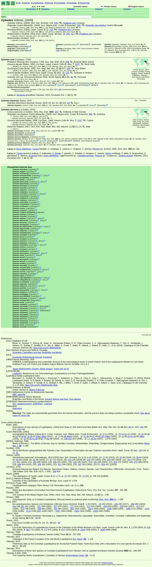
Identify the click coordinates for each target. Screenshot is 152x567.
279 (148, 527)
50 (129, 436)
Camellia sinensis (85, 156)
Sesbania (20, 95)
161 (129, 460)
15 (25, 439)
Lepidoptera (38, 3)
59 (99, 436)
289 (19, 464)
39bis (107, 436)
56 (36, 439)
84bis (69, 436)
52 (16, 436)
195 (56, 23)
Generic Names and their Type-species (63, 399)
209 (54, 462)
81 (34, 460)
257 (56, 112)
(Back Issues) (46, 369)
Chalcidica (45, 9)
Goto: (46, 17)
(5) (49, 68)
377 (72, 506)
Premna (96, 149)
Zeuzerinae (84, 3)
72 (65, 476)
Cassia (35, 149)
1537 (77, 64)
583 (28, 530)
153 (51, 30)
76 (28, 436)
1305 (76, 511)
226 (19, 429)
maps (142, 79)
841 (55, 509)
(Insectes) (58, 25)
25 (142, 434)
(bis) (49, 34)
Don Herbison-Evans (89, 141)
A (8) (58, 77)
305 (39, 464)
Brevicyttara (31, 9)
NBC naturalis (18, 394)
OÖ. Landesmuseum (22, 404)
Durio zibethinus (23, 149)
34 (36, 518)
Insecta (26, 3)
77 (59, 436)
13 (119, 434)
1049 (109, 509)
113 (72, 34)
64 (135, 436)
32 (123, 436)
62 (25, 436)
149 (141, 427)
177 (14, 462)
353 (103, 464)
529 (121, 506)
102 (70, 439)
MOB (93, 85)
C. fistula (56, 153)
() (98, 9)
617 (138, 506)
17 (13, 453)
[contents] (47, 357)
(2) (115, 52)
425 (105, 506)
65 (17, 460)
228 (68, 68)
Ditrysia (49, 3)
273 (135, 462)
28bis (43, 436)
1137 (147, 509)
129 (88, 460)
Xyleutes (71, 9)
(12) (57, 103)
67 (42, 439)
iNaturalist (84, 44)
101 (103, 436)
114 (67, 73)
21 (125, 434)
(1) (37, 28)
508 (67, 62)
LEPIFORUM (82, 85)
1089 (128, 509)
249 (132, 504)
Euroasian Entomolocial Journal (27, 357)
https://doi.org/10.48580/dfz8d (47, 348)
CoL (74, 44)
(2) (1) (54, 127)
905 (72, 509)
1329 (95, 511)
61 (132, 436)
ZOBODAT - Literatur (42, 404)
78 (64, 34)
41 (92, 439)
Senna (108, 153)
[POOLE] (29, 91)
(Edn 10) (54, 62)
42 (71, 77)
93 (68, 103)
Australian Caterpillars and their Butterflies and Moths (37, 352)
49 (137, 457)
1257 (39, 511)
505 (78, 25)
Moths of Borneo (36, 390)
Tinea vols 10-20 (61, 369)
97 (51, 460)
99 (65, 436)
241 (95, 462)
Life (19, 3)
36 (129, 427)
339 (54, 471)
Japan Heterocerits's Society (25, 369)
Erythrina (33, 156)
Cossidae (72, 3)
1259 (82, 530)
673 (22, 509)
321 (59, 464)
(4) (87, 139)
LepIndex (67, 44)
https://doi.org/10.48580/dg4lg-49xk (41, 385)
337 (80, 464)
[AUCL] (51, 28)
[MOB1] (63, 50)
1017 (90, 509)
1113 (28, 511)
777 (45, 530)
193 (34, 462)
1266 (58, 50)
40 (31, 439)
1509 (102, 530)
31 (84, 436)
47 (93, 436)
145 (109, 460)
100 (66, 439)
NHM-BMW (20, 44)
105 (68, 34)
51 (33, 439)
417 (88, 506)
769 (39, 509)
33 (120, 457)
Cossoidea (60, 3)
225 (75, 462)
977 (63, 530)
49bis (141, 436)
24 (31, 436)
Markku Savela (107, 563)
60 (22, 436)
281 (22, 506)
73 (83, 476)
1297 (57, 511)
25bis (38, 436)
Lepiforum (17, 373)
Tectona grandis (125, 156)
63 (95, 439)
